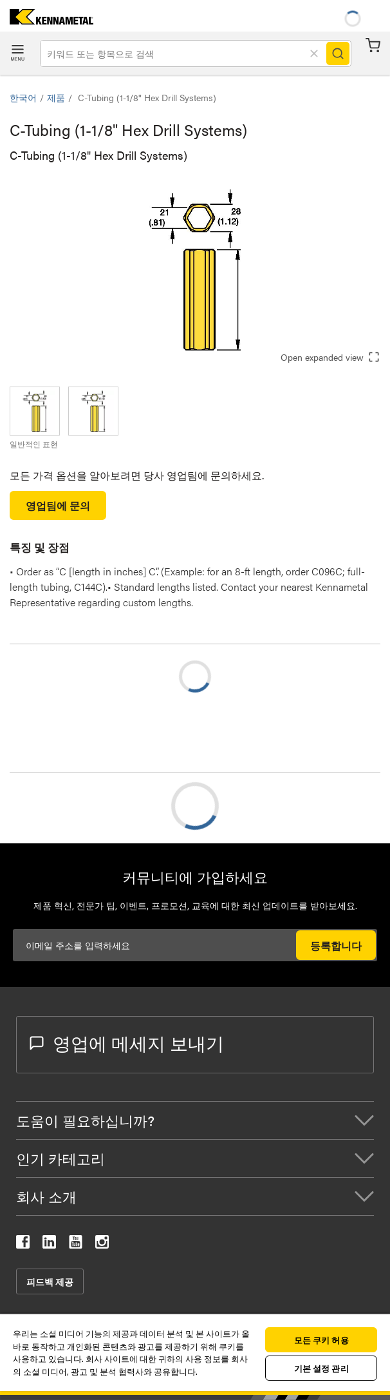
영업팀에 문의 (58, 505)
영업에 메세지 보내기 (127, 1042)
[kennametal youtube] (75, 1244)
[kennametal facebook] (23, 1244)
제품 (56, 97)
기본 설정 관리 (321, 1368)
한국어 (23, 97)
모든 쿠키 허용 (321, 1340)
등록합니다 (336, 945)
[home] (46, 20)
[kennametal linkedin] (49, 1244)
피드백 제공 (49, 1281)
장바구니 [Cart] (373, 45)
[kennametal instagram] (102, 1244)
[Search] (337, 53)
